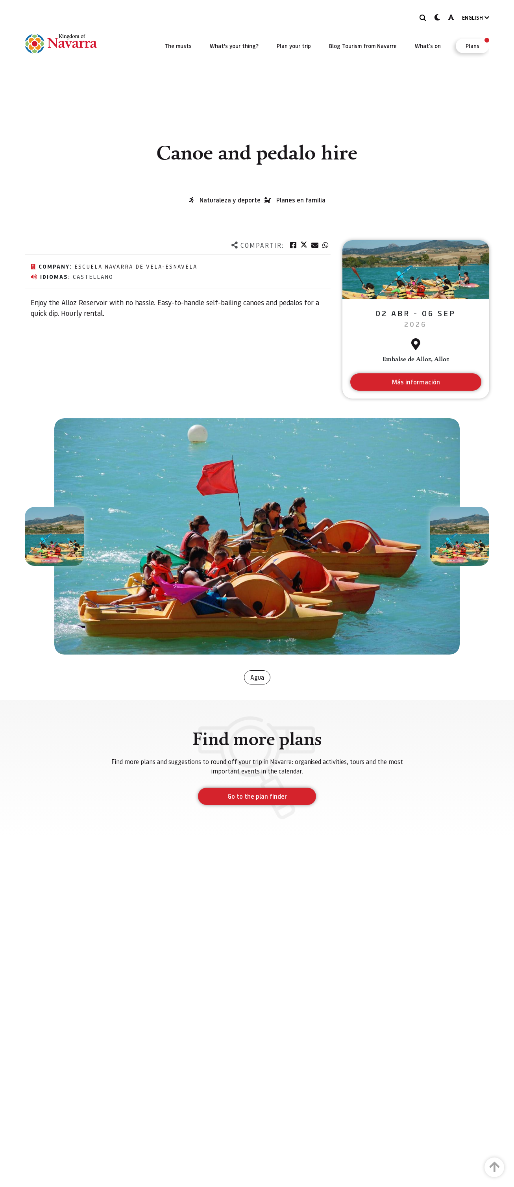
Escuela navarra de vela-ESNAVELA (135, 266)
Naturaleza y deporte (230, 200)
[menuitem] (178, 45)
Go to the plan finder (257, 796)
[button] (54, 536)
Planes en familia (300, 200)
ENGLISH (475, 17)
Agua (257, 677)
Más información (416, 382)
